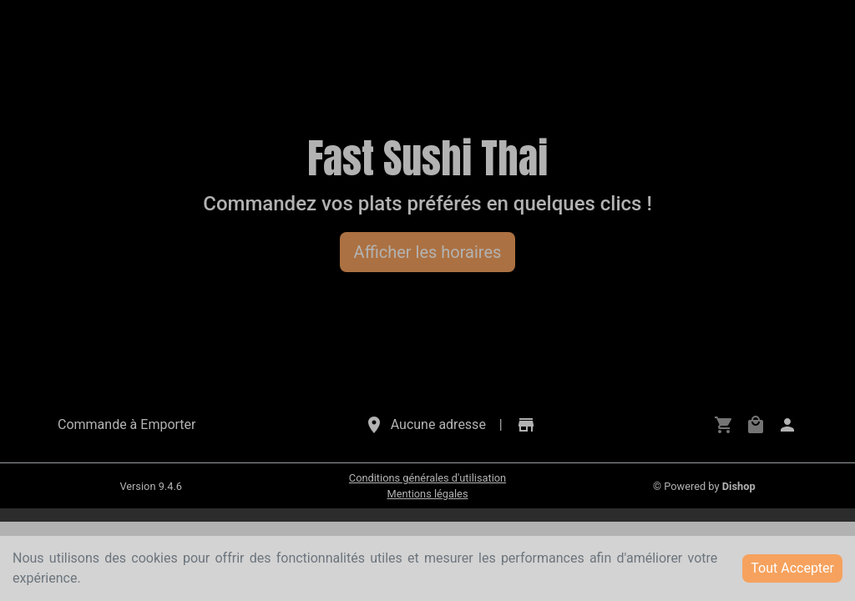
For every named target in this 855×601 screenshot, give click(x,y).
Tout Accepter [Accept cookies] (792, 568)
